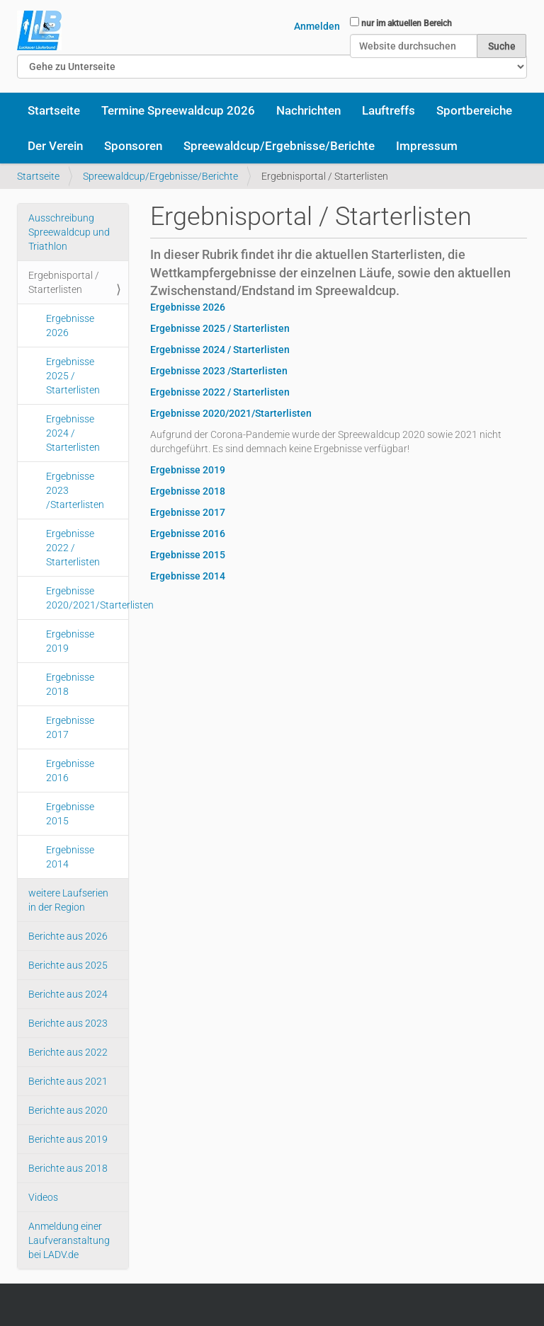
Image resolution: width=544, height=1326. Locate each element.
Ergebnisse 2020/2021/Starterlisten (87, 598)
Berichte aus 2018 (68, 1168)
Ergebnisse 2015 (70, 813)
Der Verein (55, 146)
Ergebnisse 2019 (70, 641)
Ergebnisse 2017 (70, 727)
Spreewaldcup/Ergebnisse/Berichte (279, 146)
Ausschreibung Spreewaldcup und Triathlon (69, 232)
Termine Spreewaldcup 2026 (178, 110)
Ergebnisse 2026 (70, 325)
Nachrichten (308, 110)
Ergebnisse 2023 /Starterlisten (75, 490)
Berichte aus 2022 (68, 1052)
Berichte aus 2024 (68, 994)
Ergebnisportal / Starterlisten (63, 282)
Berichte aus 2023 (68, 1023)
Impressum (427, 146)
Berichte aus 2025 (68, 965)
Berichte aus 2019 (68, 1139)
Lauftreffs (388, 110)
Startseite (54, 110)
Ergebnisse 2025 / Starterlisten (73, 376)
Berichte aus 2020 (68, 1110)
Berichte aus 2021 (68, 1081)
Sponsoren (133, 146)
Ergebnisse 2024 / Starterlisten (73, 433)
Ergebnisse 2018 (70, 684)
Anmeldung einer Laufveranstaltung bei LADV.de (69, 1240)
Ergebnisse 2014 (70, 857)
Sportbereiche (474, 110)
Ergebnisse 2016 (70, 770)
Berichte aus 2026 (68, 936)
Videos (43, 1197)
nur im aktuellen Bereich (406, 23)
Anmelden (317, 26)
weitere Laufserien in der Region (68, 900)
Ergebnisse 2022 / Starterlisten (73, 547)
